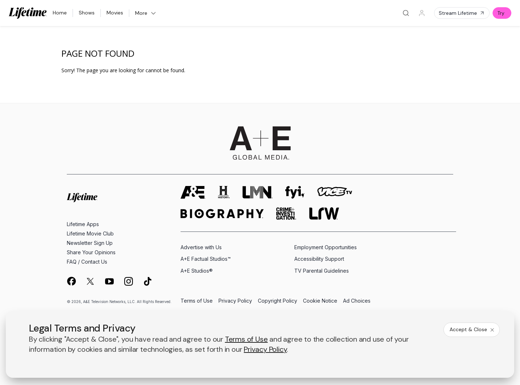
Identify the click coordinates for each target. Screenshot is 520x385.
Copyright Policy (277, 301)
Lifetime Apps (83, 224)
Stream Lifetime (462, 13)
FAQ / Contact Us (87, 262)
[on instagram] (128, 281)
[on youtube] (109, 281)
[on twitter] (90, 281)
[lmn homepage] (257, 192)
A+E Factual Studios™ (206, 259)
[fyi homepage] (295, 192)
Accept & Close (472, 329)
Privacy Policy (235, 301)
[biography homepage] (222, 213)
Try (500, 13)
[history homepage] (224, 192)
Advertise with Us (201, 247)
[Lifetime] (28, 13)
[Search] (406, 13)
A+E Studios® (197, 271)
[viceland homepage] (334, 192)
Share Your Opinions (91, 252)
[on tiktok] (147, 281)
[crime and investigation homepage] (286, 213)
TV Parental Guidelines (321, 271)
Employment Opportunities (325, 247)
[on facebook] (71, 281)
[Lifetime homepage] (82, 197)
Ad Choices (356, 301)
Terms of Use (197, 301)
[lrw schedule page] (324, 213)
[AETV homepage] (193, 192)
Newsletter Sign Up (90, 243)
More (146, 13)
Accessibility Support (319, 259)
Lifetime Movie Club (90, 233)
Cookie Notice (320, 301)
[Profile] (421, 13)
